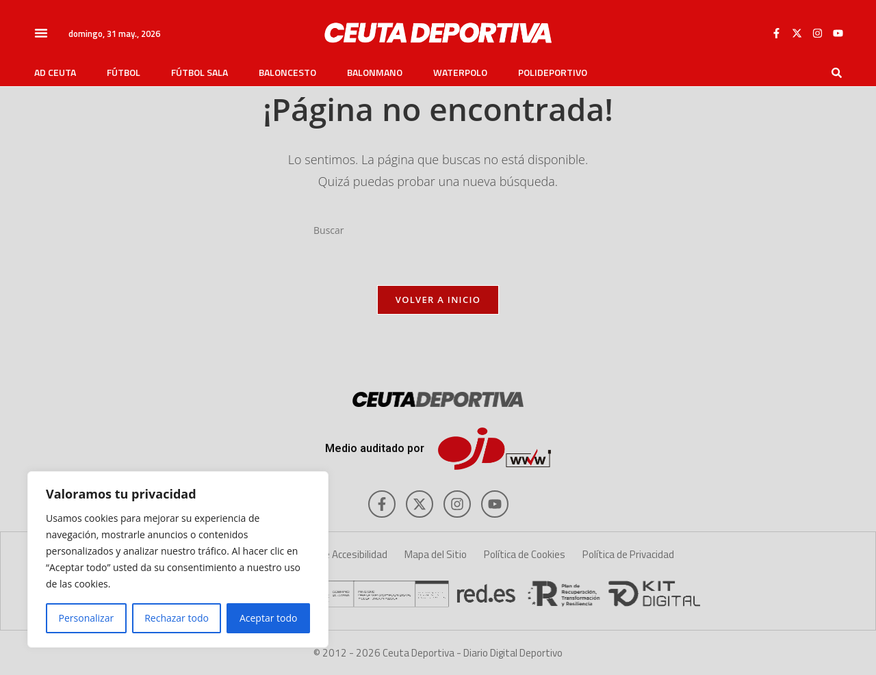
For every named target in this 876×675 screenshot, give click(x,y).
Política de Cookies (524, 554)
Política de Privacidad (628, 554)
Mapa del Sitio (435, 554)
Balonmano (374, 72)
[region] (177, 559)
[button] (41, 33)
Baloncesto (287, 72)
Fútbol (123, 72)
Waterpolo (460, 72)
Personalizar (86, 617)
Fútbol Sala (199, 72)
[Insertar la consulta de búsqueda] (438, 230)
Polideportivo (552, 72)
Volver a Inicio (438, 299)
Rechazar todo (176, 617)
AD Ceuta (55, 72)
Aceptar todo (269, 617)
